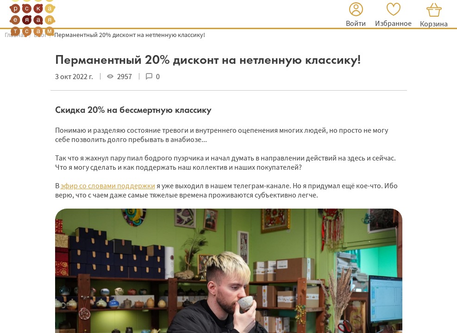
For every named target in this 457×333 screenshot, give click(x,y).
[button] (356, 16)
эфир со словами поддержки (108, 185)
